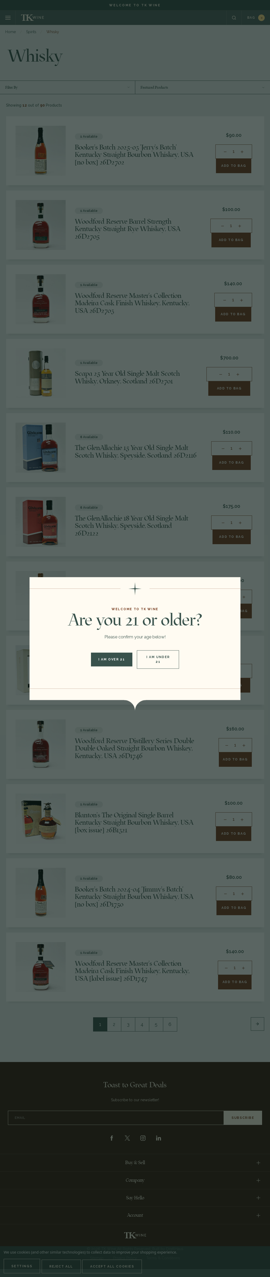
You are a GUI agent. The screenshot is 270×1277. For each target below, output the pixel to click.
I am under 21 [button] (159, 659)
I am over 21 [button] (111, 659)
